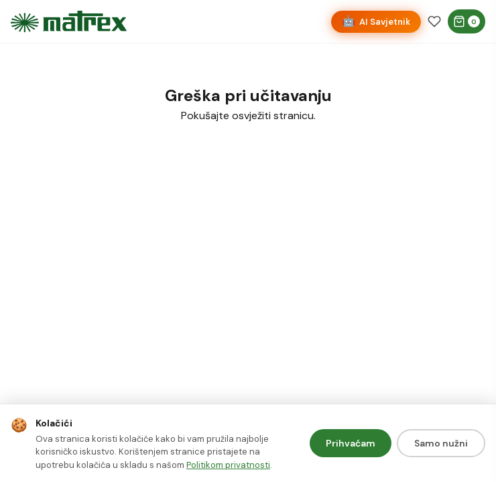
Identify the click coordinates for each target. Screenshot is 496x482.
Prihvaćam (350, 443)
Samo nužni (441, 443)
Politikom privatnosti (228, 465)
